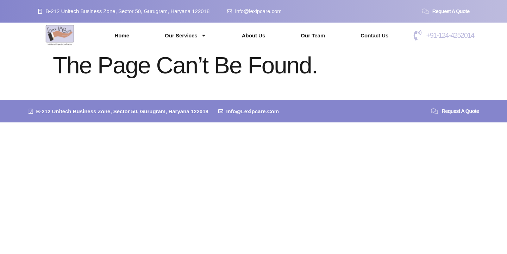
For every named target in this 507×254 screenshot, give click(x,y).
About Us (253, 35)
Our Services (185, 35)
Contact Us (374, 35)
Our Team (313, 35)
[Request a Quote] (425, 11)
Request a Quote (451, 11)
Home (121, 35)
